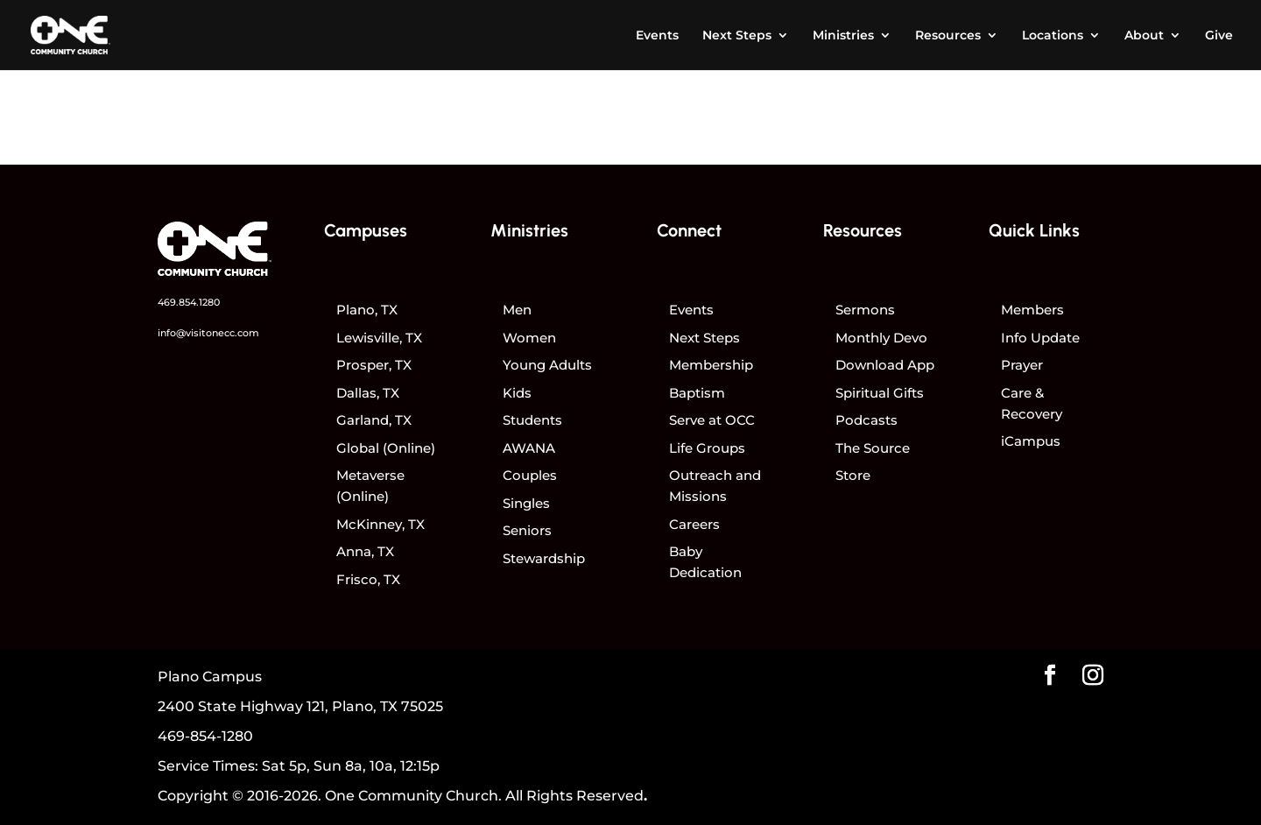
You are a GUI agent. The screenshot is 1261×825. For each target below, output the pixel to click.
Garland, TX (374, 420)
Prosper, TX (374, 364)
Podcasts (866, 420)
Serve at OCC (712, 420)
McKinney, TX (380, 524)
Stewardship (544, 558)
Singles (526, 503)
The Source (872, 448)
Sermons (865, 309)
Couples (530, 475)
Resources (948, 36)
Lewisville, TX (379, 337)
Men (517, 309)
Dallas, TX (367, 392)
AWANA (529, 448)
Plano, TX (367, 309)
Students (532, 420)
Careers (694, 524)
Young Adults (547, 364)
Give (1219, 36)
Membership (711, 364)
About (1144, 36)
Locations (1052, 36)
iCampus (1030, 441)
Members (1032, 309)
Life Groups (707, 448)
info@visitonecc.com (208, 333)
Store (852, 475)
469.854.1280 (189, 302)
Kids (517, 392)
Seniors (527, 530)
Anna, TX (365, 551)
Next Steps (736, 36)
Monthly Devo (881, 337)
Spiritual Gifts (879, 392)
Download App (884, 364)
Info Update (1040, 337)
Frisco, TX (368, 579)
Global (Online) (385, 448)
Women (529, 337)
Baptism (697, 392)
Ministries (843, 36)
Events (657, 36)
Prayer (1022, 364)
